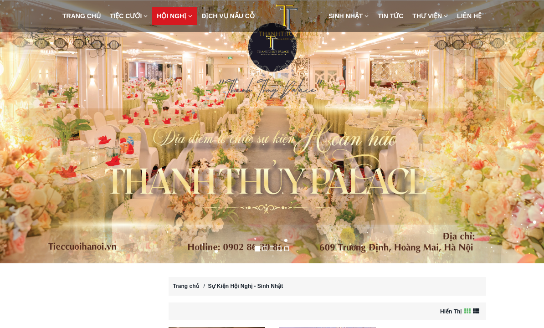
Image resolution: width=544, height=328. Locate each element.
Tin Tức (390, 16)
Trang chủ (81, 16)
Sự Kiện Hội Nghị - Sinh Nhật (245, 286)
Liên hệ (469, 16)
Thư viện (430, 16)
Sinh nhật (348, 16)
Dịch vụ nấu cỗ (228, 16)
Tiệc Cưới (129, 16)
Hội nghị (174, 16)
